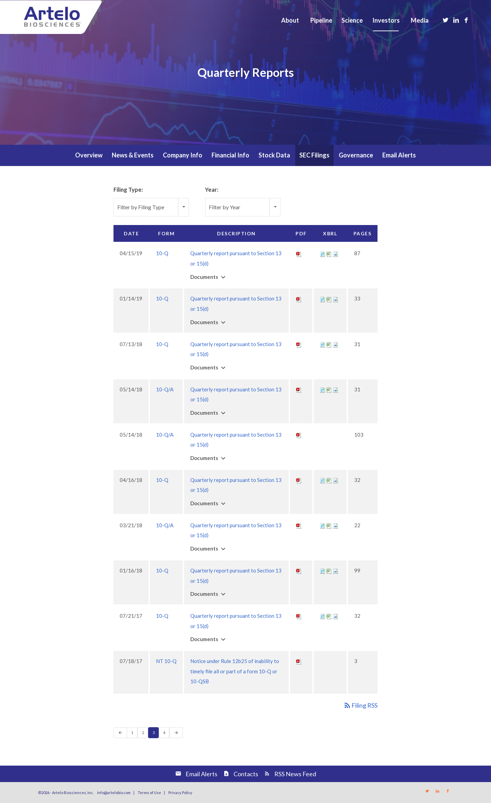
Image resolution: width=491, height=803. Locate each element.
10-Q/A (164, 389)
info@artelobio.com (114, 792)
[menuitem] (290, 20)
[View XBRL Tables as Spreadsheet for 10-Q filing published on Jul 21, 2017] (329, 616)
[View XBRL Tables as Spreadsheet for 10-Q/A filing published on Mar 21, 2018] (329, 525)
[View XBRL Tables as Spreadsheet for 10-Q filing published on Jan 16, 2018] (329, 570)
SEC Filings (314, 155)
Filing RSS (360, 705)
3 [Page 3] (155, 734)
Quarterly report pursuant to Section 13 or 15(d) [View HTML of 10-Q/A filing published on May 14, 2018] (236, 394)
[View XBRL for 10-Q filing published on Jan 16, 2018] (322, 570)
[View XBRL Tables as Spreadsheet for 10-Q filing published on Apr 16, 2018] (329, 480)
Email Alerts (399, 155)
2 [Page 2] (145, 734)
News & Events (133, 155)
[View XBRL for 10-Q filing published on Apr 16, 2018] (322, 480)
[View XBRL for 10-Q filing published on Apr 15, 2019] (322, 253)
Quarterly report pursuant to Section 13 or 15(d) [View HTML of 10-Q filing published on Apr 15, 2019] (236, 258)
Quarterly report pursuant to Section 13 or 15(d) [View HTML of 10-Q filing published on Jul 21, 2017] (236, 621)
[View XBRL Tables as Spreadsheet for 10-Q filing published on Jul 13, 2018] (329, 344)
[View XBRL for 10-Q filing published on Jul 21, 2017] (322, 616)
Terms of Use (149, 792)
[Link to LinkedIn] (456, 20)
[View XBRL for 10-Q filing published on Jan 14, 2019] (322, 298)
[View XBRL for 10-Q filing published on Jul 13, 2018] (322, 344)
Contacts (245, 774)
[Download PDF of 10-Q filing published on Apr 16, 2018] (299, 480)
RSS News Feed (295, 774)
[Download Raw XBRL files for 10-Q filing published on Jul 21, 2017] (335, 616)
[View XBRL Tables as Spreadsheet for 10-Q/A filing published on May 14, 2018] (329, 389)
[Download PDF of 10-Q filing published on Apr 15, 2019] (299, 253)
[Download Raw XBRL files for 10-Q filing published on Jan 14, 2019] (335, 298)
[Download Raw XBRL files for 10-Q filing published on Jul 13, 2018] (335, 344)
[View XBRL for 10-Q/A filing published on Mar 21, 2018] (322, 525)
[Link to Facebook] (466, 20)
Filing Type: (128, 189)
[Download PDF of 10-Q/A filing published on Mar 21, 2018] (299, 525)
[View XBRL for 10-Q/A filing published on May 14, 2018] (322, 389)
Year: (211, 189)
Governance (356, 155)
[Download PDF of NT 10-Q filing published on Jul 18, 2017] (299, 661)
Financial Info (230, 155)
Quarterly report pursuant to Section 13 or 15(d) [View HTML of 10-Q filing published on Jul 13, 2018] (236, 349)
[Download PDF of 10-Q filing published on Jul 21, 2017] (299, 616)
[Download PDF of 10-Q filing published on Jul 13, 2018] (299, 344)
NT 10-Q (166, 661)
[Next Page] (176, 732)
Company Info (182, 155)
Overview (89, 155)
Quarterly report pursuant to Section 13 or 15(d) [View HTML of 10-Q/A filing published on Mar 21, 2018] (236, 530)
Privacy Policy (180, 792)
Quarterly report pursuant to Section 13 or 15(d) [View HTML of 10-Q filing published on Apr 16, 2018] (236, 485)
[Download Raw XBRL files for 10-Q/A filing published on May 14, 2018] (335, 389)
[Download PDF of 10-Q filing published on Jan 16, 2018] (299, 570)
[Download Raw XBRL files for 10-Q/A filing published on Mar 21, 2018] (335, 525)
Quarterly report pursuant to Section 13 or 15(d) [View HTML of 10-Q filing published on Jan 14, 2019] (236, 303)
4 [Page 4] (166, 734)
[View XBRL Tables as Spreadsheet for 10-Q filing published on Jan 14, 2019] (329, 298)
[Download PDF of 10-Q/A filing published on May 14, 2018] (299, 389)
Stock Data (274, 155)
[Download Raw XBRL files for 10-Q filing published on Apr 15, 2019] (335, 253)
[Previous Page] (120, 732)
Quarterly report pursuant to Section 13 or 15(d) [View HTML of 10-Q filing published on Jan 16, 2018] (236, 575)
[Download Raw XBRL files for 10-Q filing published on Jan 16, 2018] (335, 570)
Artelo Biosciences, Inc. (73, 792)
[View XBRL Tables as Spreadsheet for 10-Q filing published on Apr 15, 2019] (329, 253)
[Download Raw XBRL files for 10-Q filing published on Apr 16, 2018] (335, 480)
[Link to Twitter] (446, 20)
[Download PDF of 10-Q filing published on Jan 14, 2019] (299, 298)
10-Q (162, 253)
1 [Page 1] (134, 734)
